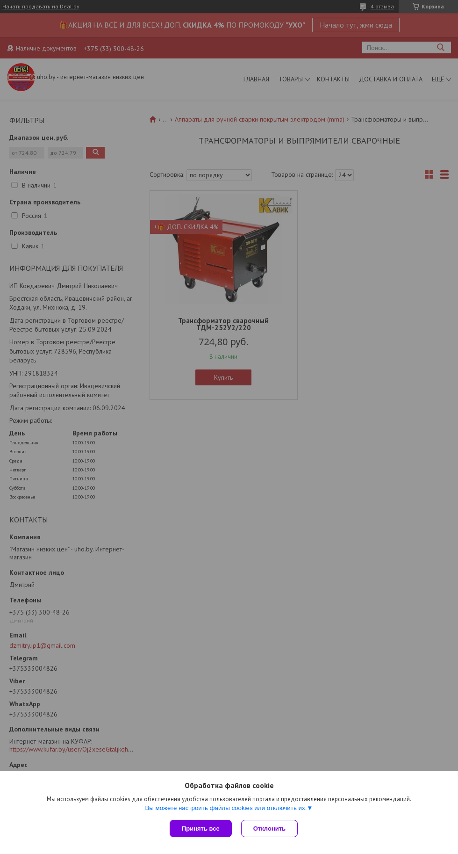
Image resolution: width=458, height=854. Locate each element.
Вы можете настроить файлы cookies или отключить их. (226, 807)
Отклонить (269, 828)
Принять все (201, 828)
